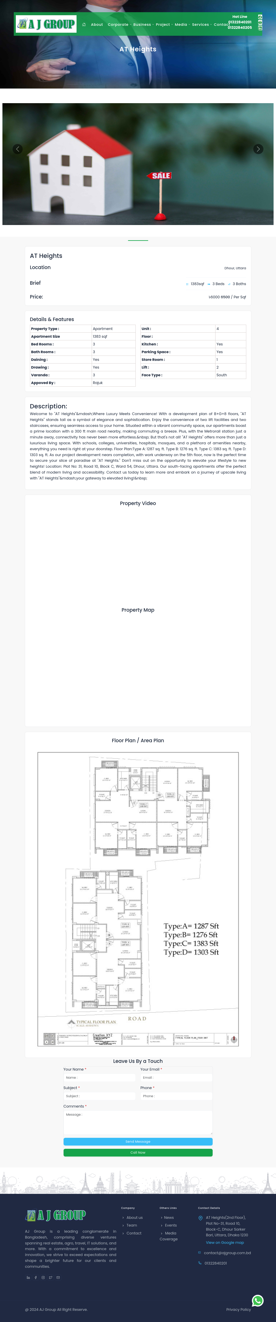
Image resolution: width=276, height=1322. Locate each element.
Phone (148, 1087)
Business (142, 24)
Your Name (75, 1069)
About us (132, 1217)
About (97, 24)
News (167, 1217)
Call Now (138, 1152)
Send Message (138, 1141)
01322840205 (240, 27)
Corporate (118, 24)
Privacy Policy (238, 1309)
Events (168, 1225)
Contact (222, 24)
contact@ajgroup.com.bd (227, 1252)
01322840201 (239, 22)
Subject (72, 1087)
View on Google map (225, 1242)
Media (181, 24)
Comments (75, 1106)
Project (163, 24)
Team (129, 1225)
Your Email (151, 1069)
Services (200, 24)
